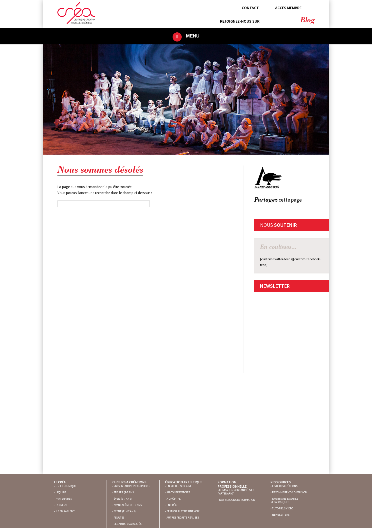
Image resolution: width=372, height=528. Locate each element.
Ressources (281, 482)
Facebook (269, 19)
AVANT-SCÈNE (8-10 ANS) (128, 505)
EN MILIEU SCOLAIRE (179, 486)
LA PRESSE (61, 505)
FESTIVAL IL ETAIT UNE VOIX (183, 511)
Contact (250, 7)
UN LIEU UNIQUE (65, 486)
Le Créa (60, 482)
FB (256, 209)
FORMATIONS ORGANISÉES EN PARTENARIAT (236, 491)
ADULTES (119, 517)
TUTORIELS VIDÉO (282, 508)
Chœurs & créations (129, 482)
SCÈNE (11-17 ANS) (125, 511)
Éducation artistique (183, 482)
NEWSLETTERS (280, 515)
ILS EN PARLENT (65, 511)
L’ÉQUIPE (60, 492)
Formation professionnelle (232, 484)
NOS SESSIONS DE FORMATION (237, 500)
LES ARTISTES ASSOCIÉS (127, 524)
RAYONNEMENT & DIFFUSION (289, 492)
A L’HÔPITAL (174, 499)
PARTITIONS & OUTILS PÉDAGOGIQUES (284, 500)
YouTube (291, 19)
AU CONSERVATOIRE (178, 492)
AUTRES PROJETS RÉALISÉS (183, 517)
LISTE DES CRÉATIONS (284, 486)
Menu (192, 36)
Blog (307, 20)
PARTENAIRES (63, 499)
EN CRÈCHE (173, 505)
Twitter (280, 19)
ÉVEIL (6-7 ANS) (123, 499)
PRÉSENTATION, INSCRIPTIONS (132, 486)
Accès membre (288, 7)
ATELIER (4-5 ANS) (124, 492)
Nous (278, 225)
